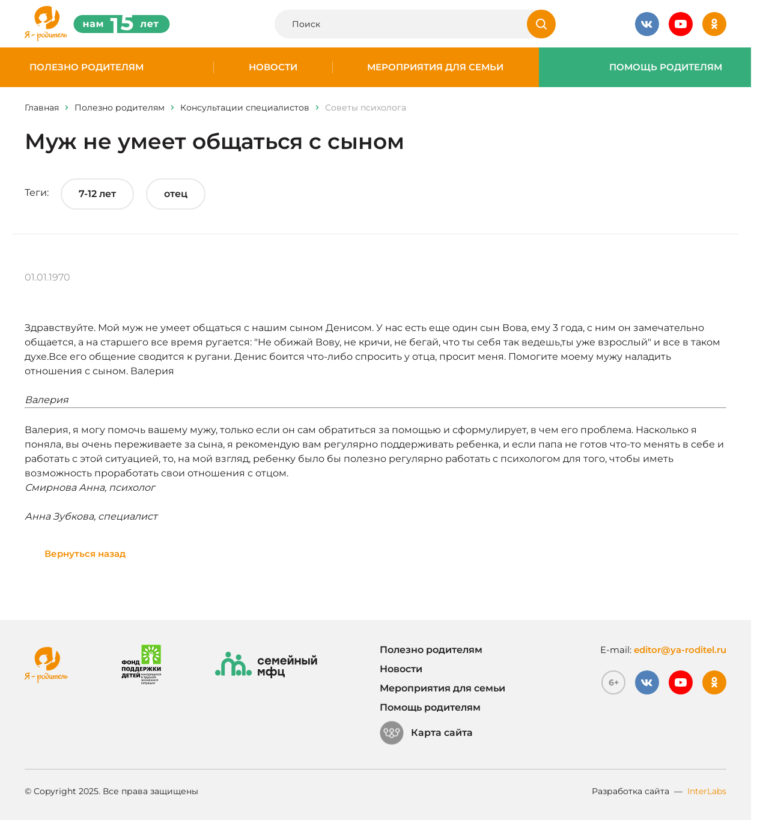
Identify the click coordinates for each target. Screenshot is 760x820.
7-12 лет (97, 193)
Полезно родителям (86, 67)
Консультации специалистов (244, 107)
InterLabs (706, 791)
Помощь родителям (665, 67)
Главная (42, 107)
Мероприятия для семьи (435, 67)
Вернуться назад (85, 553)
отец (175, 193)
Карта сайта (426, 733)
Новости (273, 67)
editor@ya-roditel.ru (680, 649)
